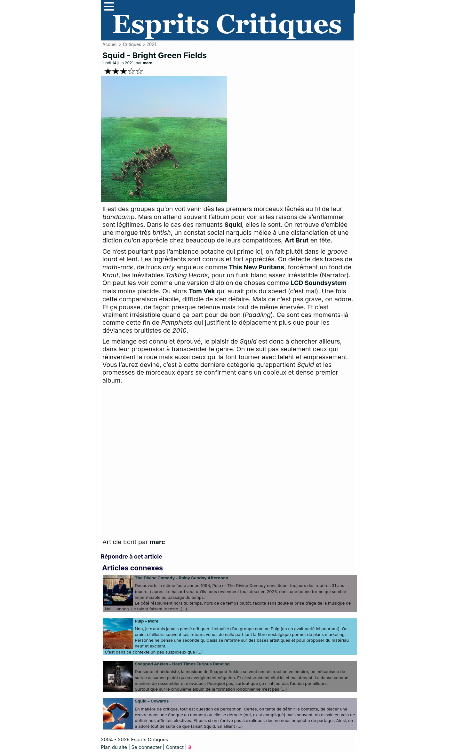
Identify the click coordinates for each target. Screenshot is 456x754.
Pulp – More (146, 620)
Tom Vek (202, 291)
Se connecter (146, 747)
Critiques (132, 44)
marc (147, 62)
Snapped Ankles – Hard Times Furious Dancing (182, 663)
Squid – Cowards (152, 700)
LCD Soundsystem (319, 283)
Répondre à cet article (131, 556)
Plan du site (114, 747)
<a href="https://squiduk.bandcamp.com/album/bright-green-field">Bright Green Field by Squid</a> (166, 462)
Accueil (109, 44)
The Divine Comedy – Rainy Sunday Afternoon (181, 577)
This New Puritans (256, 267)
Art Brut (296, 240)
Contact (175, 747)
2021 (151, 44)
